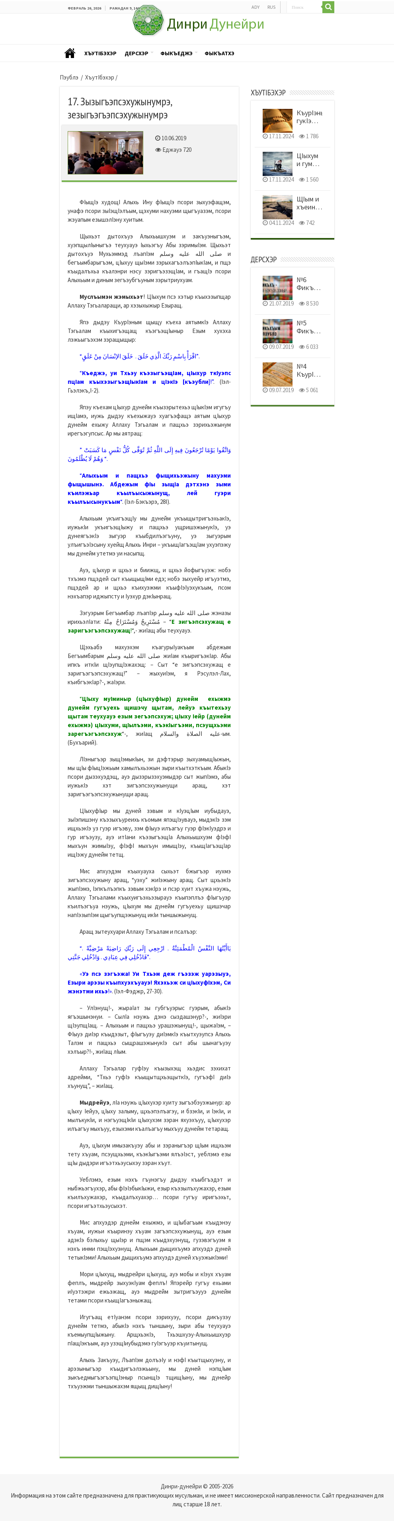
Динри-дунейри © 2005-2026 (197, 1486)
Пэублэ (70, 53)
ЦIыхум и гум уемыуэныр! (314, 163)
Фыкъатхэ (219, 53)
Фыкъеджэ (176, 53)
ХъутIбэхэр (100, 53)
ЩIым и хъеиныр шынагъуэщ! (315, 206)
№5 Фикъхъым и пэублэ (313, 334)
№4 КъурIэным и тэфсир (312, 378)
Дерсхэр (136, 53)
